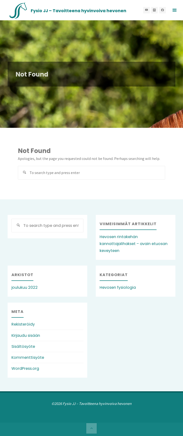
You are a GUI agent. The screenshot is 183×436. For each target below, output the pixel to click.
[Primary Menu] (174, 10)
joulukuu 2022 (24, 287)
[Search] (24, 173)
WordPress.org (25, 368)
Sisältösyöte (23, 346)
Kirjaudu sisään (25, 335)
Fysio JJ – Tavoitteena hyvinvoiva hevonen (78, 10)
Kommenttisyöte (27, 357)
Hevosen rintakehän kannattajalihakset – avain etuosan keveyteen (134, 243)
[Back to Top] (91, 428)
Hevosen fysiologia (118, 287)
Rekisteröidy (23, 324)
